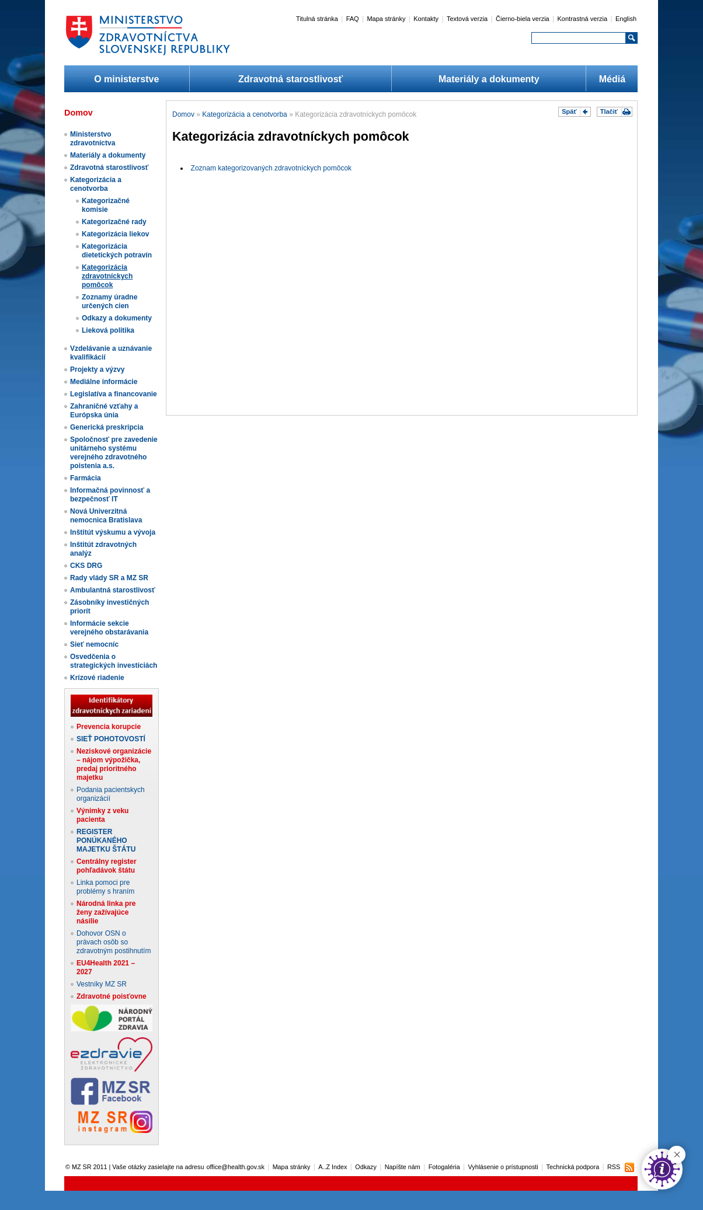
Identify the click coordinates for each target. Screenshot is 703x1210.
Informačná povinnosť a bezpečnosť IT (110, 494)
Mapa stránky (386, 18)
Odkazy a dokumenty (117, 318)
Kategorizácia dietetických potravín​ (117, 250)
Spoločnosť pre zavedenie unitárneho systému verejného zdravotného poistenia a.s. (114, 452)
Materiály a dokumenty (489, 79)
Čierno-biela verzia (522, 18)
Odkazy (366, 1166)
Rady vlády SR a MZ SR (109, 578)
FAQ (352, 18)
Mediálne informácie (103, 382)
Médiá (612, 79)
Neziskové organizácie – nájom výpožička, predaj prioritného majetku (113, 764)
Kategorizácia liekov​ (115, 234)
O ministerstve (126, 79)
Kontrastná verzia (583, 18)
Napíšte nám (402, 1166)
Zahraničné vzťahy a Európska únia (104, 410)
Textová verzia (467, 18)
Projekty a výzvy (97, 369)
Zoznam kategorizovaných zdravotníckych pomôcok (271, 168)
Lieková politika (108, 330)
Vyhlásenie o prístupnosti (503, 1166)
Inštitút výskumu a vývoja (112, 532)
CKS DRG (86, 566)
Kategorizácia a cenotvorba (95, 184)
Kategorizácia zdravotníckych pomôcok (107, 276)
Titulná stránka (317, 18)
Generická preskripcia (106, 427)
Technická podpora (573, 1166)
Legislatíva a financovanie (113, 394)
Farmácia (85, 478)
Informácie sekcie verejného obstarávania (109, 627)
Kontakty (425, 18)
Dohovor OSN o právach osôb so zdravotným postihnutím (113, 942)
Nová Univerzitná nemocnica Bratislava (106, 515)
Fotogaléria (444, 1166)
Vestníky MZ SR (101, 984)
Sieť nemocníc (94, 644)
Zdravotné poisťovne (111, 996)
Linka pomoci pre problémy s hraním (105, 886)
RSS (613, 1166)
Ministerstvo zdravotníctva (92, 138)
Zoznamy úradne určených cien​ (109, 301)
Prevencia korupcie (108, 727)
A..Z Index (332, 1166)
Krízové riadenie (97, 678)
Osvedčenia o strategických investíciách (113, 661)
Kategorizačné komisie (106, 205)
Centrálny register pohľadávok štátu (106, 865)
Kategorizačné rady (114, 222)
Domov (183, 114)
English (625, 18)
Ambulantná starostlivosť (112, 590)
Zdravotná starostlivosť (290, 79)
